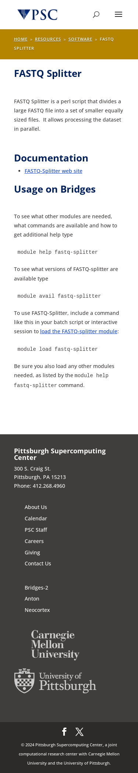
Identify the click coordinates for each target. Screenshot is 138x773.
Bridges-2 (36, 587)
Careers (34, 541)
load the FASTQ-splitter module (78, 331)
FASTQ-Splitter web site (53, 170)
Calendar (36, 518)
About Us (36, 506)
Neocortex (37, 609)
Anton (32, 598)
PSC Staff (36, 529)
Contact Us (38, 563)
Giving (32, 552)
